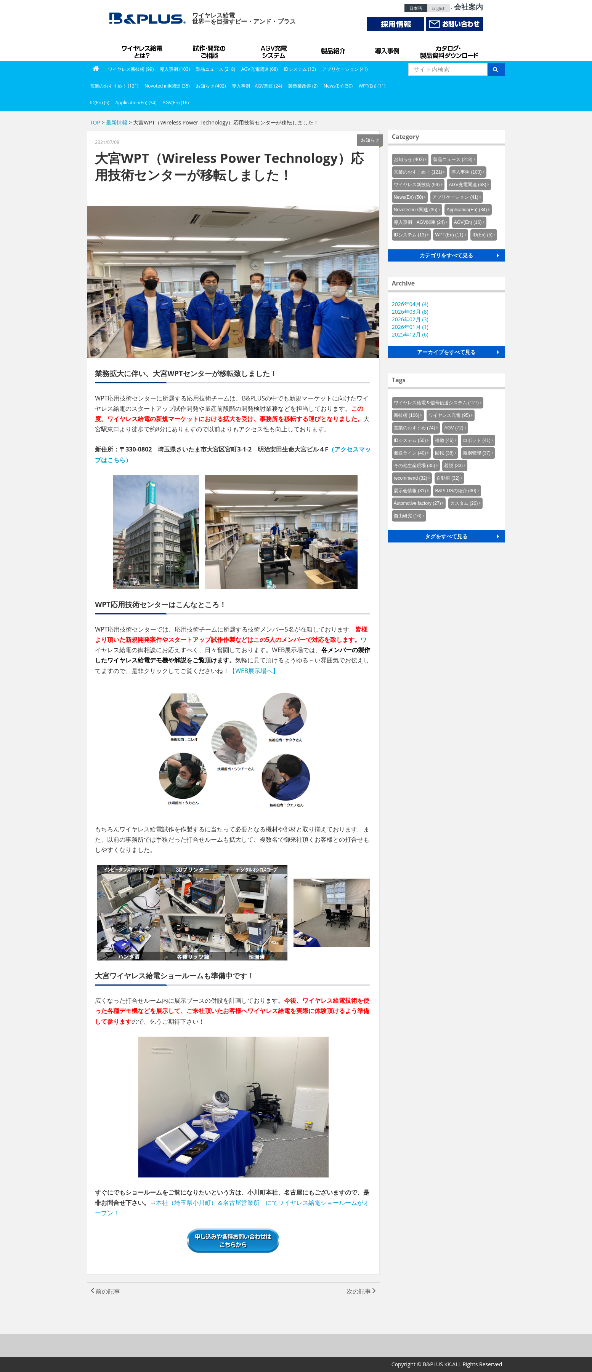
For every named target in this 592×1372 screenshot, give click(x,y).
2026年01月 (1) (410, 326)
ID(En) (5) (99, 102)
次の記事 (361, 1291)
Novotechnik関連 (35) (166, 86)
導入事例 (387, 49)
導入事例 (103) (175, 69)
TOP (95, 122)
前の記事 (105, 1291)
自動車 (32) (448, 478)
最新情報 (116, 122)
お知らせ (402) (211, 86)
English (438, 8)
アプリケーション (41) (345, 69)
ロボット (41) (477, 440)
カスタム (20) (464, 503)
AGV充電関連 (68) (259, 69)
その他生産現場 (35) (414, 465)
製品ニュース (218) (215, 69)
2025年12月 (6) (410, 334)
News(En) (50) (338, 86)
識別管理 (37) (477, 453)
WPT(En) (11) (372, 86)
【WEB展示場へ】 (254, 671)
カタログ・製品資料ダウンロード (448, 49)
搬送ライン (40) (410, 453)
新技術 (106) (406, 415)
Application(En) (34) (136, 102)
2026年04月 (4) (410, 304)
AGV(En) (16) (176, 102)
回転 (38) (444, 453)
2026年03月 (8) (410, 311)
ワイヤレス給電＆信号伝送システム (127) (436, 402)
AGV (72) (453, 428)
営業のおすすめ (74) (414, 428)
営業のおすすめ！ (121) (114, 86)
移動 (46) (444, 440)
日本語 (415, 8)
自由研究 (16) (408, 515)
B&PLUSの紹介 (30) (455, 490)
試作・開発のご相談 (210, 49)
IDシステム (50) (410, 440)
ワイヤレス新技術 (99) (131, 69)
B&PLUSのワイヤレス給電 (143, 49)
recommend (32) (410, 478)
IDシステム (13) (300, 69)
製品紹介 (334, 49)
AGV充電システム (275, 49)
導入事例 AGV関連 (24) (257, 86)
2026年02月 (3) (410, 319)
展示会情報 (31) (410, 490)
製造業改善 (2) (303, 86)
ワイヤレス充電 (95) (449, 415)
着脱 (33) (453, 465)
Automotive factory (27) (417, 503)
